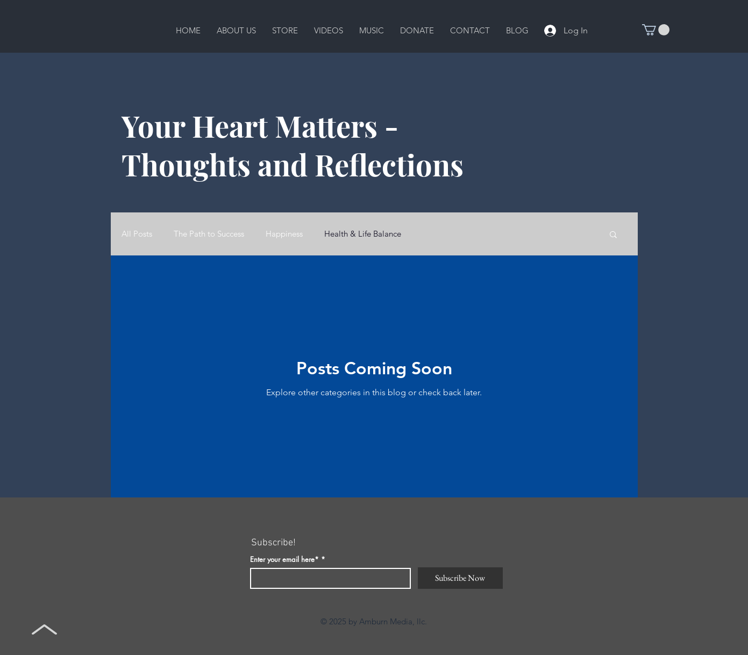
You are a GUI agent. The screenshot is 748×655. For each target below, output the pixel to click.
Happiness (284, 234)
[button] (236, 30)
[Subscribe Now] (460, 578)
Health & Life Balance (362, 234)
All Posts (137, 234)
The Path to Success (209, 234)
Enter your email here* (284, 559)
